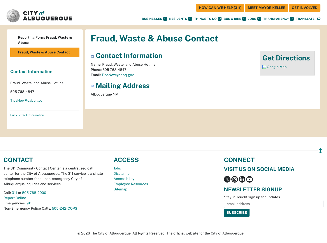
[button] (305, 19)
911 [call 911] (29, 203)
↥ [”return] (320, 151)
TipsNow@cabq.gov (118, 75)
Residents (180, 19)
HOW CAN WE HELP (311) (220, 8)
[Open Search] (318, 18)
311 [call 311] (14, 193)
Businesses (154, 19)
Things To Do (208, 19)
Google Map (277, 67)
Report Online (15, 198)
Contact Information (31, 71)
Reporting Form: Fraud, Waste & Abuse (45, 40)
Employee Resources (131, 184)
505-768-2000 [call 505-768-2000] (34, 193)
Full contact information (27, 115)
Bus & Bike (235, 19)
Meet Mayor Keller (266, 8)
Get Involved (305, 8)
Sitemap (120, 189)
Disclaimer (122, 173)
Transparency (278, 19)
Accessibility (124, 179)
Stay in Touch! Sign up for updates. (252, 197)
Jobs (254, 19)
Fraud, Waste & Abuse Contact (44, 52)
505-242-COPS (64, 208)
